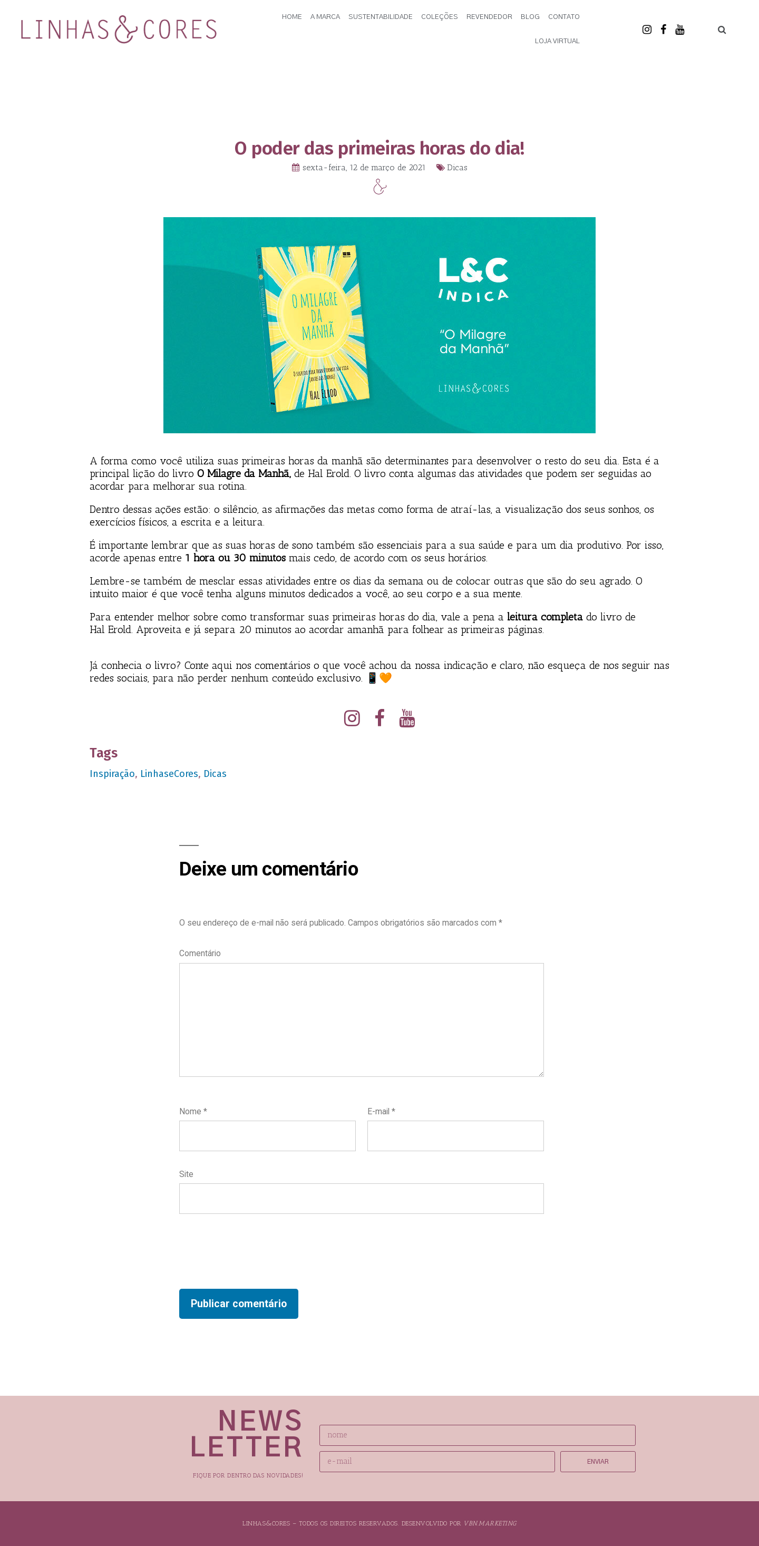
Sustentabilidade (380, 17)
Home (292, 17)
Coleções (439, 17)
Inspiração (112, 774)
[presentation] (259, 1251)
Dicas (457, 167)
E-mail (381, 1111)
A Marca (325, 17)
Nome (193, 1111)
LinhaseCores (169, 774)
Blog (530, 17)
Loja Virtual (557, 41)
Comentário (200, 953)
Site (186, 1174)
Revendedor (489, 17)
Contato (564, 17)
